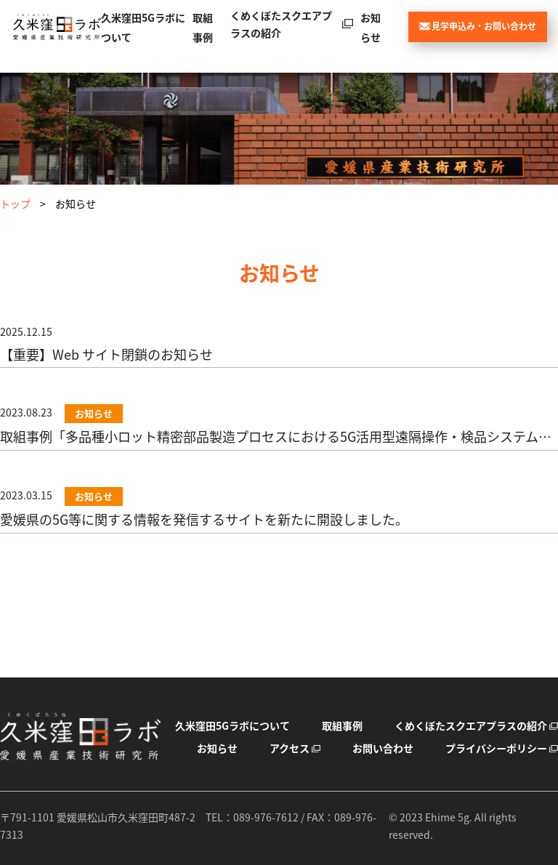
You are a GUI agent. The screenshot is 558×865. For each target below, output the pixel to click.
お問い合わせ (382, 748)
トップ (15, 203)
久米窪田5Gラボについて (232, 725)
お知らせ (217, 748)
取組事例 (342, 725)
